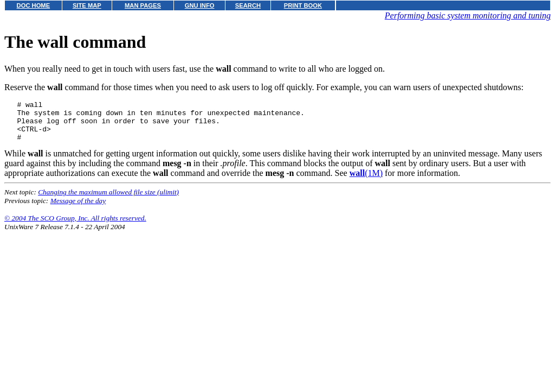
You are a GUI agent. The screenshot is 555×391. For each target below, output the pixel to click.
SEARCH (248, 5)
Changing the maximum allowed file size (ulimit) (108, 200)
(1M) (366, 181)
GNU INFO (200, 5)
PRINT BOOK (303, 5)
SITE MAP (87, 5)
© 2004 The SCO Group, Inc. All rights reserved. (75, 226)
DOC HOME (33, 5)
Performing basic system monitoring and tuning (468, 15)
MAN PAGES (143, 5)
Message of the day (78, 209)
